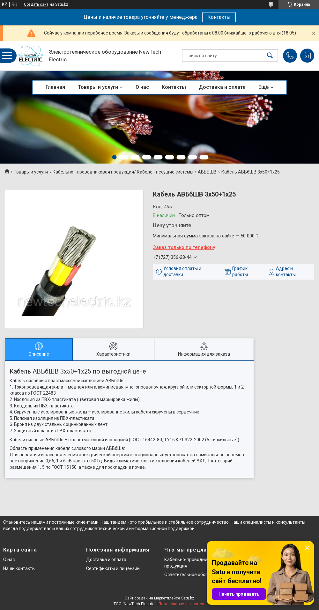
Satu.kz (187, 598)
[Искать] (270, 56)
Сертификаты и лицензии (113, 568)
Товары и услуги (98, 87)
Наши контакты (19, 568)
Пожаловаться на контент (182, 604)
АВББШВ (207, 171)
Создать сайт (36, 4)
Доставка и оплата (222, 87)
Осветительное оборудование (196, 574)
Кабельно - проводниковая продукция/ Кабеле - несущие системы (123, 171)
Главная (55, 87)
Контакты (219, 17)
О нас (142, 87)
